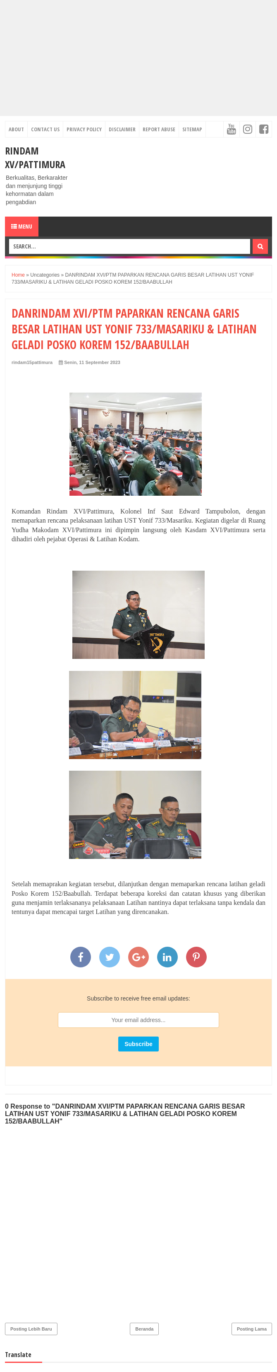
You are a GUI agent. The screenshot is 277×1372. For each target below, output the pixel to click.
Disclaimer (122, 129)
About (16, 129)
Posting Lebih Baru (31, 1328)
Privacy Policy (84, 129)
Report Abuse (159, 129)
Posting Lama (252, 1328)
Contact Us (45, 129)
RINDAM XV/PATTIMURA (35, 157)
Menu (21, 226)
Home (18, 275)
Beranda (144, 1328)
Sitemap (192, 129)
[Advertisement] (138, 58)
